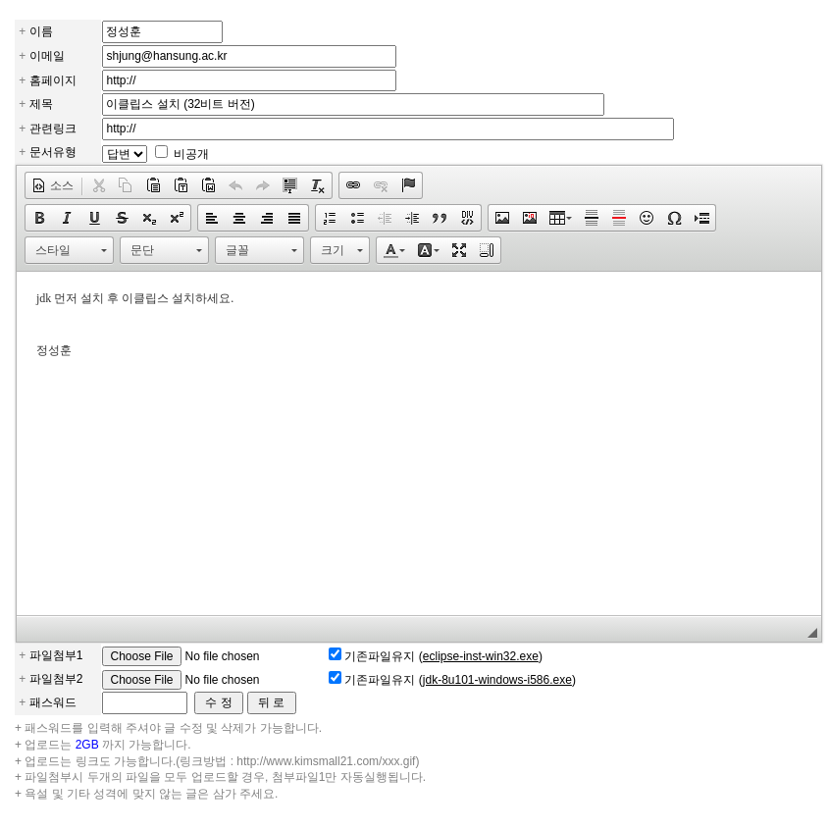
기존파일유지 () (443, 656)
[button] (52, 185)
